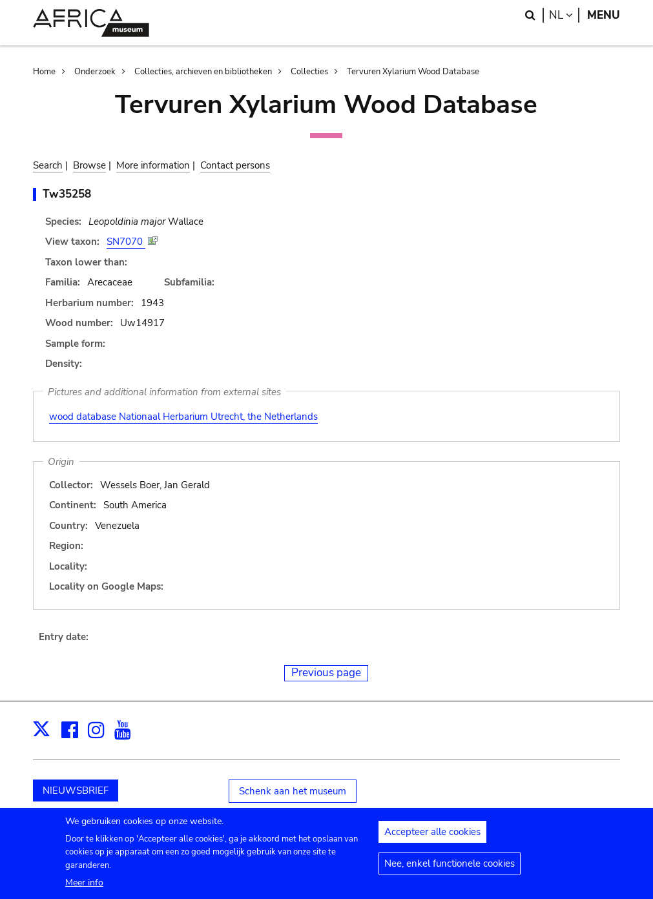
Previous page (326, 672)
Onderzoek (95, 72)
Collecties (309, 72)
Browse (89, 165)
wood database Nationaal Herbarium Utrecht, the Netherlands (183, 416)
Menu (603, 15)
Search (48, 165)
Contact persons (235, 165)
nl (564, 15)
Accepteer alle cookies (432, 836)
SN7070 (126, 241)
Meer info (84, 887)
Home (44, 72)
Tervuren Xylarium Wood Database (413, 72)
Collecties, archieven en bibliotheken (203, 72)
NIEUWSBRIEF (76, 790)
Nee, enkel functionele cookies (449, 868)
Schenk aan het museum (292, 791)
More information (153, 165)
